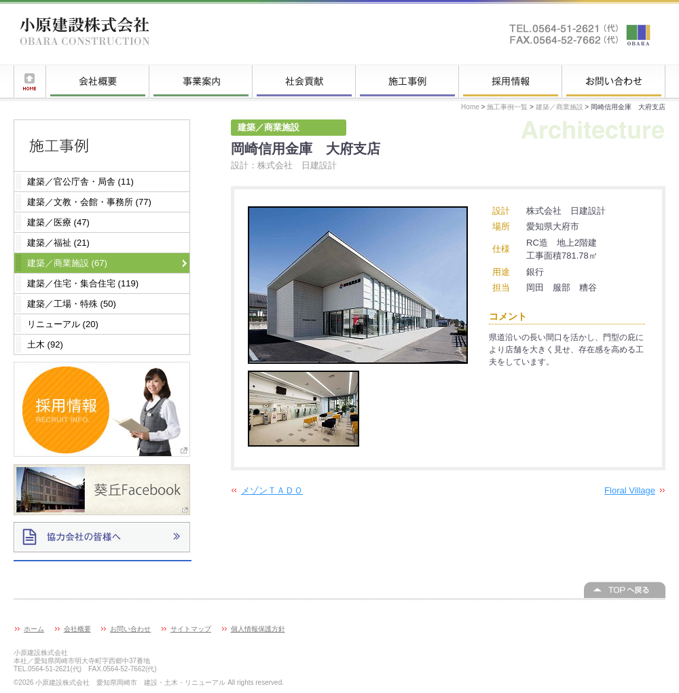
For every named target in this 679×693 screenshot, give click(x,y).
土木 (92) (45, 344)
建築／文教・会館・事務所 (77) (89, 202)
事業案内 (201, 81)
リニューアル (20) (62, 324)
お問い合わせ (613, 81)
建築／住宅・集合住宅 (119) (83, 283)
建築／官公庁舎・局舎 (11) (80, 181)
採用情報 (510, 81)
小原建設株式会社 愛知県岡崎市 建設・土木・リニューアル (85, 34)
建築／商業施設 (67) (67, 263)
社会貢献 (304, 81)
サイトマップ (190, 629)
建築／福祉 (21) (58, 243)
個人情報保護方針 (258, 629)
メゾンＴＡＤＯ (272, 490)
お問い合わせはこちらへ (580, 34)
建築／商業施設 (559, 107)
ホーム (30, 81)
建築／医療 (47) (58, 222)
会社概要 (97, 81)
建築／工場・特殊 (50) (71, 304)
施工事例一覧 (407, 81)
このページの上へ (624, 590)
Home (470, 107)
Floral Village (629, 490)
